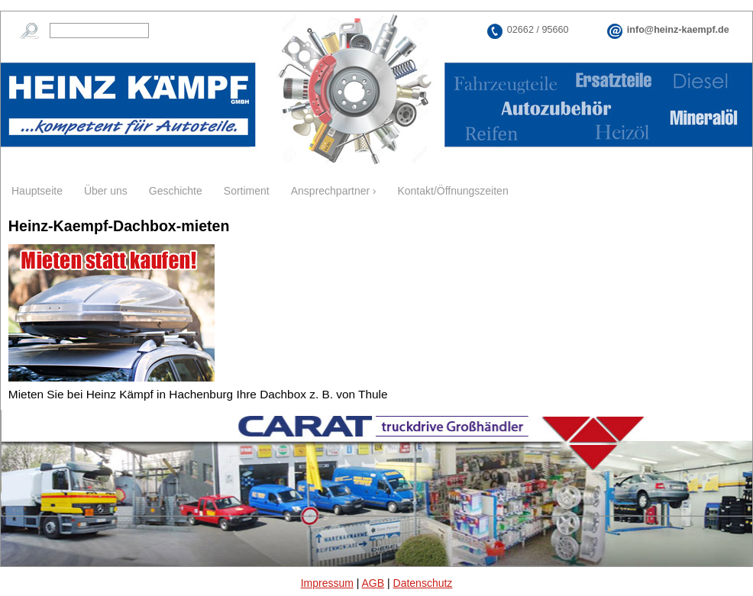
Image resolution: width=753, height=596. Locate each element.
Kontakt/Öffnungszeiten (452, 191)
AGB (373, 583)
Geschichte (175, 191)
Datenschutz (423, 583)
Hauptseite (37, 191)
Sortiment (247, 191)
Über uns (106, 191)
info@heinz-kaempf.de (678, 29)
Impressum (327, 583)
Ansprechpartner (330, 191)
